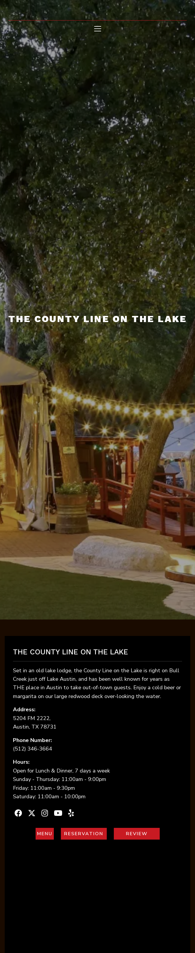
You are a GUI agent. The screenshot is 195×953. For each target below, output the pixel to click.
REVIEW (143, 833)
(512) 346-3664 (32, 748)
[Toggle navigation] (97, 29)
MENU (45, 833)
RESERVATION (85, 833)
